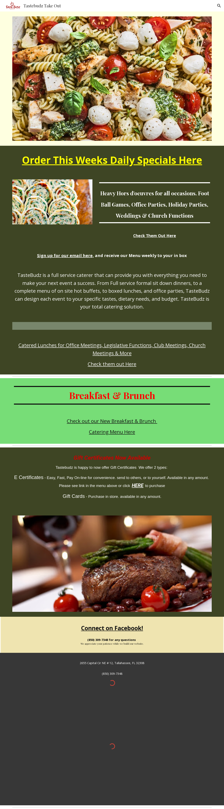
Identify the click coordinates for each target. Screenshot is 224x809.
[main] (111, 160)
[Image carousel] (111, 563)
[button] (219, 6)
